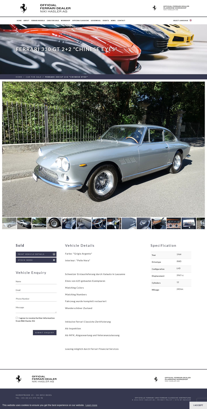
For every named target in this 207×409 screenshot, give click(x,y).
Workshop (65, 20)
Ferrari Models (38, 20)
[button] (182, 20)
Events (106, 20)
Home (19, 20)
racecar (187, 400)
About (26, 20)
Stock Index (36, 260)
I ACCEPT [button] (198, 405)
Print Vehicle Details (36, 254)
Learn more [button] (91, 405)
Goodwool (96, 20)
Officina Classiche (80, 20)
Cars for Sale (53, 20)
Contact (121, 20)
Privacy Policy (164, 400)
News (113, 20)
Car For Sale (34, 77)
